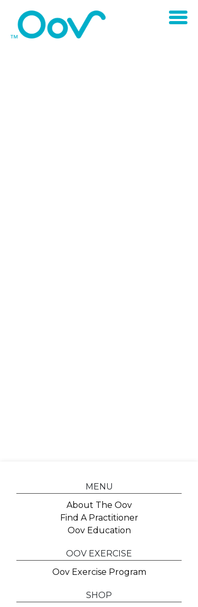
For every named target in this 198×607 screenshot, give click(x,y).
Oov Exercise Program (99, 572)
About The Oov (99, 505)
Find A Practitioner (99, 518)
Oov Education (99, 530)
